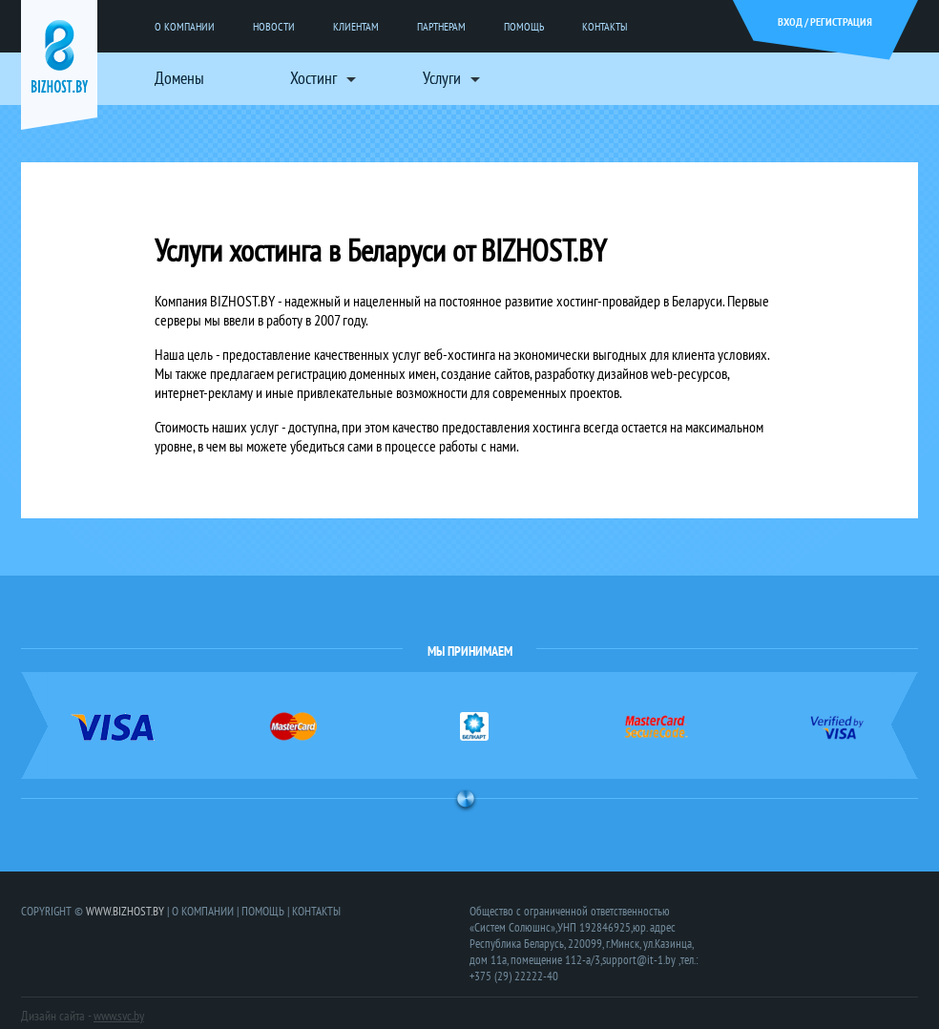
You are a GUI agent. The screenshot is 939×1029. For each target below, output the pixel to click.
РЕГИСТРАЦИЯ (841, 21)
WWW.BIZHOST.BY (125, 911)
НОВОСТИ (274, 26)
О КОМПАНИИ (185, 26)
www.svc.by (119, 1015)
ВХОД (790, 21)
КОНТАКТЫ (604, 26)
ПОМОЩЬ (524, 26)
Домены (179, 78)
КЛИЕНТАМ (356, 26)
